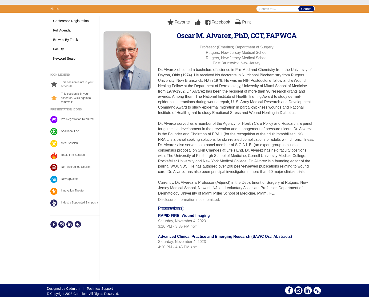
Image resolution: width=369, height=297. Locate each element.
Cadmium (73, 288)
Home (54, 9)
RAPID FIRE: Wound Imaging (184, 216)
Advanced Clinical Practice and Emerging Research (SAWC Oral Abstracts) (225, 236)
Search (306, 9)
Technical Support (100, 288)
